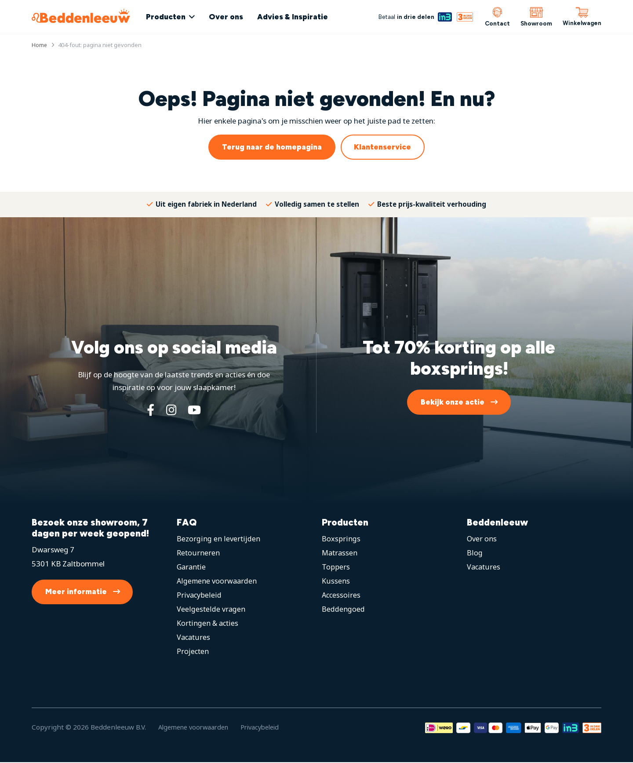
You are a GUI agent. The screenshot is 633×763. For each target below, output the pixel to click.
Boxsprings (341, 539)
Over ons (231, 16)
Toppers (336, 567)
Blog (474, 553)
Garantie (192, 567)
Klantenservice (382, 146)
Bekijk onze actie (452, 402)
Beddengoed (343, 610)
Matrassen (340, 553)
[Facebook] (149, 410)
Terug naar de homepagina (272, 146)
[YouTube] (196, 410)
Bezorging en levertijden (218, 539)
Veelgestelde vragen (211, 610)
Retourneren (198, 553)
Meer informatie (76, 592)
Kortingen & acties (208, 624)
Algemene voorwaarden (218, 582)
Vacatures (194, 638)
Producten (171, 16)
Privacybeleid (199, 596)
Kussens (336, 582)
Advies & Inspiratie (297, 16)
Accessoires (341, 596)
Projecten (193, 652)
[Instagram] (170, 410)
